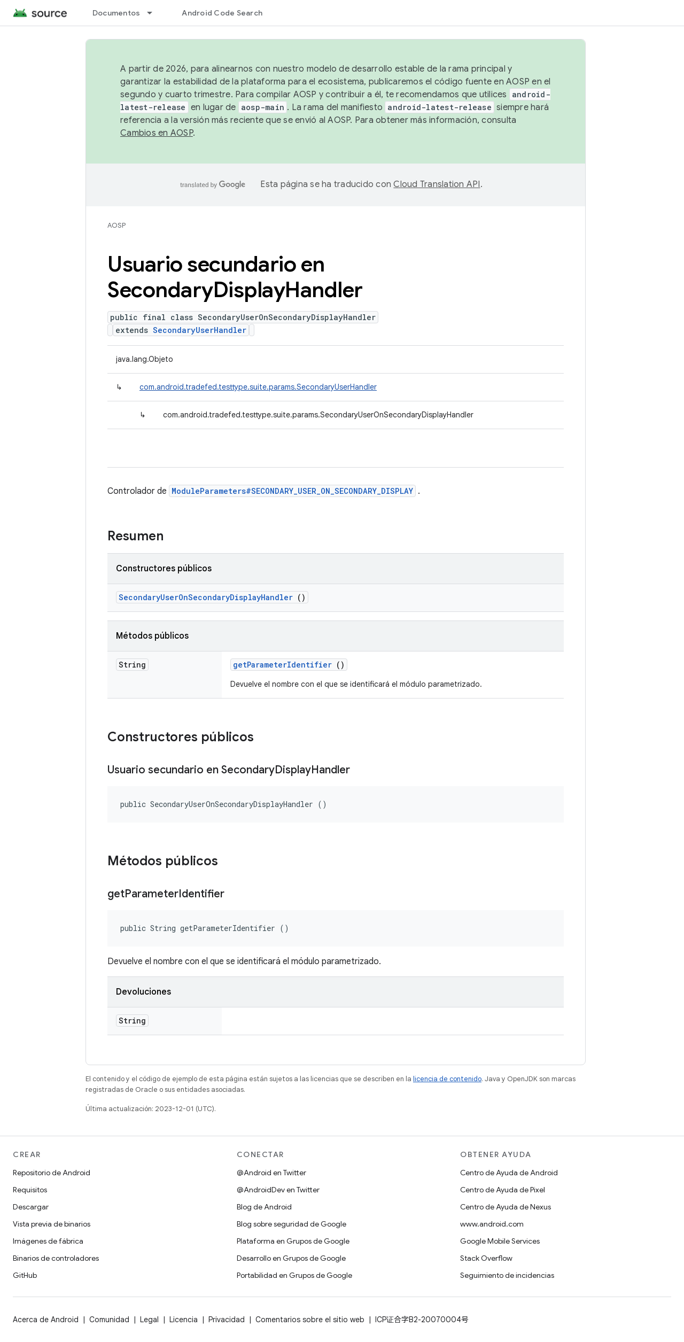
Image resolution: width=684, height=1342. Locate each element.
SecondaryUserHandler (199, 330)
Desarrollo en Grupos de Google (291, 1258)
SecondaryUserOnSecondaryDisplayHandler (206, 597)
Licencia (183, 1319)
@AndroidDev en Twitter (278, 1189)
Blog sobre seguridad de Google (291, 1224)
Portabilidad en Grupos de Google (294, 1275)
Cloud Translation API (436, 184)
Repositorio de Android (51, 1172)
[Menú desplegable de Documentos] (154, 13)
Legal (149, 1319)
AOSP (116, 225)
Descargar (31, 1207)
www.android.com (492, 1224)
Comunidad (109, 1319)
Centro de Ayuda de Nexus (505, 1207)
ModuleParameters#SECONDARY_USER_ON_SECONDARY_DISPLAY (292, 491)
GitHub (25, 1275)
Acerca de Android (46, 1319)
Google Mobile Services (500, 1241)
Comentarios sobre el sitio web (309, 1319)
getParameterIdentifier (282, 665)
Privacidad (226, 1319)
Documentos (116, 13)
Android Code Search (222, 13)
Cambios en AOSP (156, 133)
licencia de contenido (447, 1078)
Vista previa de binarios (51, 1224)
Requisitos (30, 1189)
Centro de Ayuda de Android (509, 1172)
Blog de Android (264, 1207)
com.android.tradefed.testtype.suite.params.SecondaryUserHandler (258, 387)
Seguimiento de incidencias (507, 1275)
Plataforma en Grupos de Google (293, 1241)
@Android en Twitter (271, 1172)
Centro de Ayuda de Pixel (502, 1189)
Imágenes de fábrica (48, 1241)
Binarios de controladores (56, 1258)
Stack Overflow (486, 1258)
